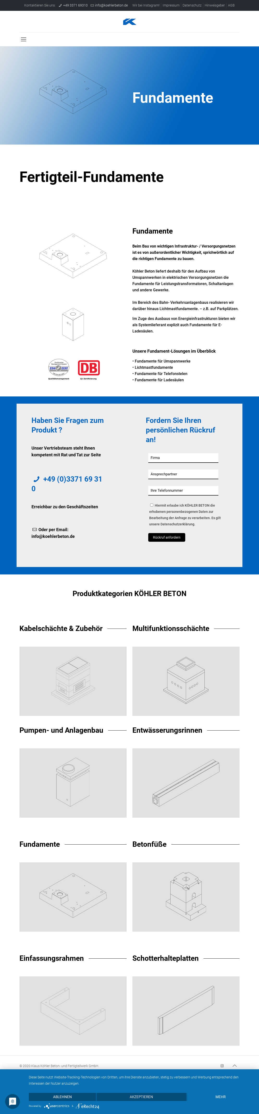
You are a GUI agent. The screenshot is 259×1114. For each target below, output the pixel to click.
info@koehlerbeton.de (111, 5)
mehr (221, 1097)
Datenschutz (192, 5)
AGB (231, 5)
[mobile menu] (23, 39)
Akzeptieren (141, 1097)
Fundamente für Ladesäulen (159, 380)
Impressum (171, 5)
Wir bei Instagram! (146, 5)
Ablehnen (62, 1097)
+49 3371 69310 (75, 5)
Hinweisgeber (215, 5)
